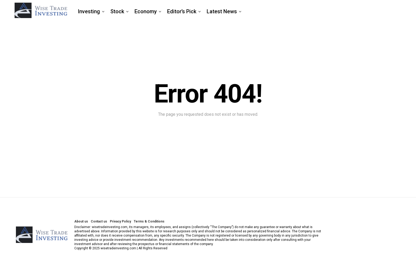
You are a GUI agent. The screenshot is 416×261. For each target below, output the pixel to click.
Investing (89, 11)
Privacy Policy (120, 221)
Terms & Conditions (149, 221)
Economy (146, 11)
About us (81, 221)
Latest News (222, 11)
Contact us (99, 221)
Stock (117, 11)
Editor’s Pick (181, 11)
